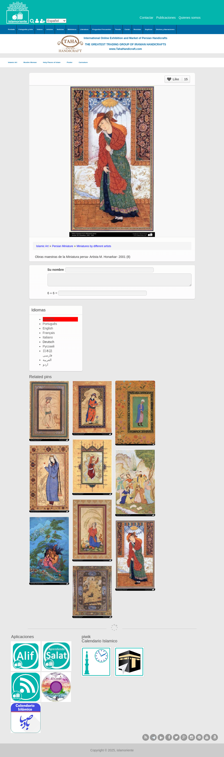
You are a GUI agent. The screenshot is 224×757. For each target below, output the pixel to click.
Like (177, 79)
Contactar (146, 17)
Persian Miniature (62, 246)
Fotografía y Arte (25, 29)
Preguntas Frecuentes (101, 29)
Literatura (84, 29)
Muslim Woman (31, 62)
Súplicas (148, 29)
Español (48, 319)
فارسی (47, 355)
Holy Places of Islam (53, 62)
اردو (45, 364)
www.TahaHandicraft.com (125, 49)
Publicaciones (166, 17)
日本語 (47, 351)
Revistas (137, 29)
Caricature (83, 62)
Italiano (48, 337)
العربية (47, 360)
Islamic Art (14, 62)
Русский (48, 346)
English (48, 328)
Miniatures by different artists (94, 246)
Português (50, 324)
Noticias (60, 29)
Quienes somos (189, 17)
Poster (71, 62)
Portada (11, 29)
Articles (49, 29)
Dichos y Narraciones (165, 29)
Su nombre (56, 269)
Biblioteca (72, 29)
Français (49, 333)
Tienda (118, 29)
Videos (40, 29)
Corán (127, 29)
